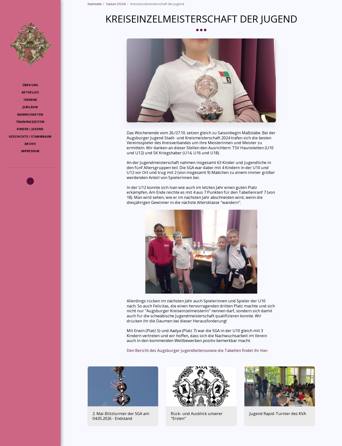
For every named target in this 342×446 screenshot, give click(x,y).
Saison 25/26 (116, 4)
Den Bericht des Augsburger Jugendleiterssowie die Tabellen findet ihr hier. (197, 350)
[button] (30, 181)
